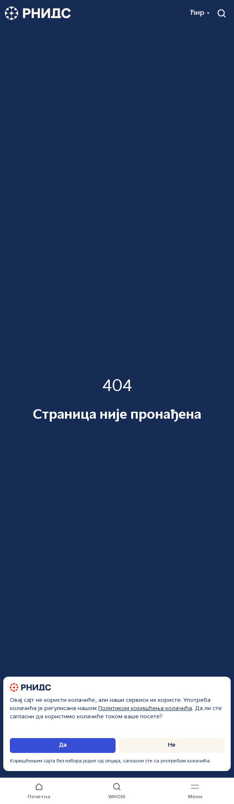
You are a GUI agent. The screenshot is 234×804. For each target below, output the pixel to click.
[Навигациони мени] (195, 791)
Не (171, 745)
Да (63, 745)
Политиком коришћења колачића (145, 708)
